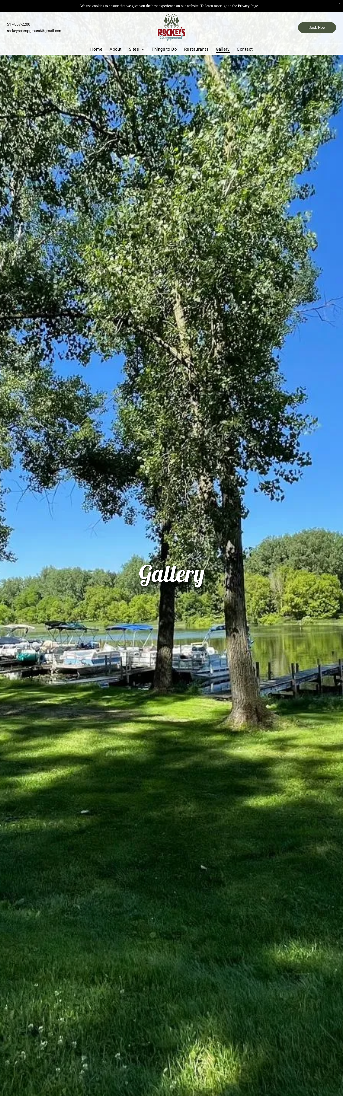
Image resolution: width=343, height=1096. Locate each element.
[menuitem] (96, 49)
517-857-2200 (18, 24)
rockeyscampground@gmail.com (34, 31)
